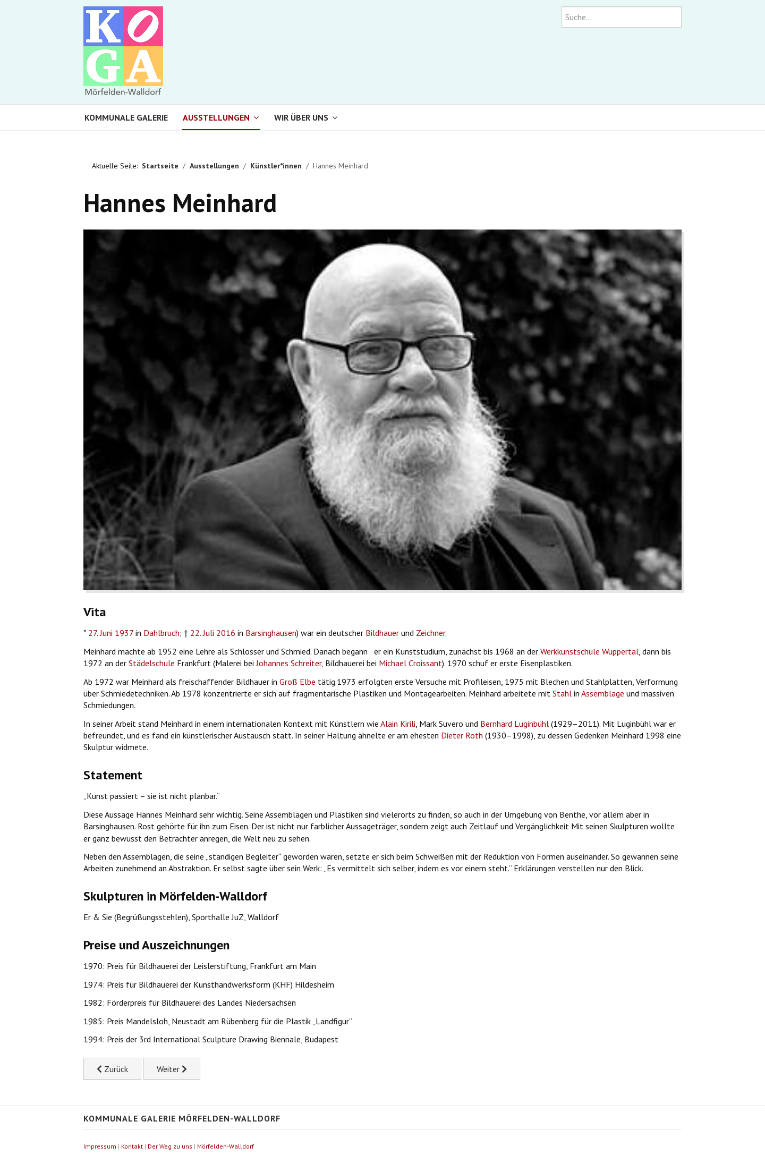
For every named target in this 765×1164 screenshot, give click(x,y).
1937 (124, 632)
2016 (225, 632)
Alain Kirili (397, 723)
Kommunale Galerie (126, 117)
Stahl (562, 693)
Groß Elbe (297, 681)
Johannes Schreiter (288, 663)
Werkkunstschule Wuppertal (589, 651)
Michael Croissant (410, 663)
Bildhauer (382, 632)
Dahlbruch (161, 632)
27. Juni (100, 632)
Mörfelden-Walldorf (225, 1146)
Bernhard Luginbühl (514, 723)
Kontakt (132, 1146)
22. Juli (202, 632)
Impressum (99, 1146)
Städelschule (152, 663)
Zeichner (430, 632)
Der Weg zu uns (170, 1146)
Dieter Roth (462, 735)
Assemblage (602, 693)
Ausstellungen (216, 117)
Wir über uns (301, 117)
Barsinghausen (270, 632)
